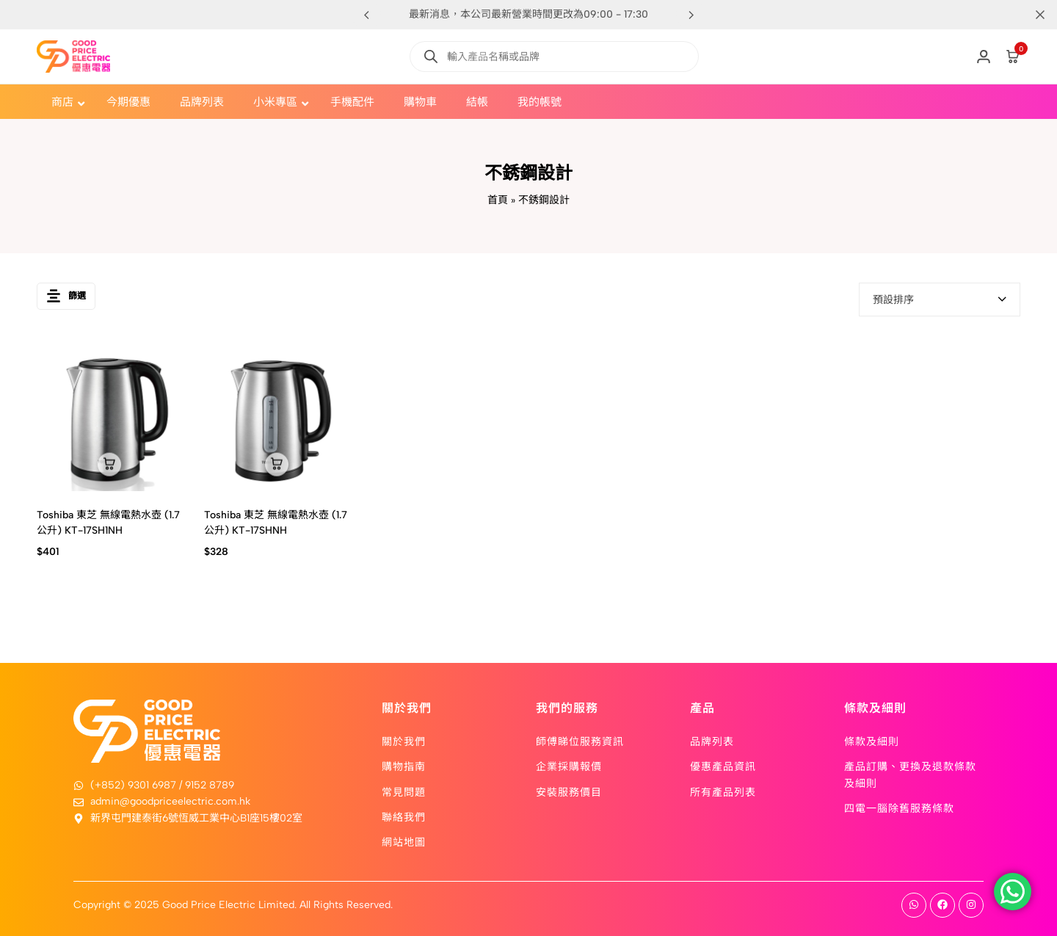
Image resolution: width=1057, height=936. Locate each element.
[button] (690, 14)
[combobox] (939, 299)
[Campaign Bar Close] (1030, 14)
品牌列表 (712, 740)
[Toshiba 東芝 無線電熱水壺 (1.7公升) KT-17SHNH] (276, 418)
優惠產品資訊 (723, 765)
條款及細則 (871, 740)
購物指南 (404, 765)
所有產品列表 (723, 791)
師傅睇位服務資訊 (580, 740)
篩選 (66, 299)
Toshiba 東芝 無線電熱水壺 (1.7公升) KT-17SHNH (275, 523)
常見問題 (404, 791)
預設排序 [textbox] (893, 300)
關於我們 (404, 740)
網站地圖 (404, 841)
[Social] (913, 905)
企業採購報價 (569, 765)
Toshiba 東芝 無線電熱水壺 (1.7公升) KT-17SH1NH (108, 523)
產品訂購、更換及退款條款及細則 (910, 773)
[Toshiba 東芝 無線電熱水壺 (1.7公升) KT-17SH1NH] (109, 418)
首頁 (497, 200)
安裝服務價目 (569, 791)
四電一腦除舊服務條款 (899, 807)
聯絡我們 (404, 816)
